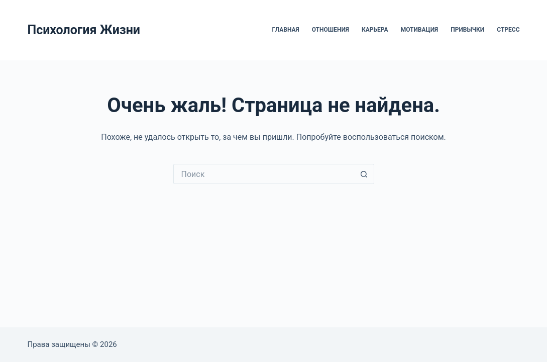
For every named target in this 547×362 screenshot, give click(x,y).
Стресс (508, 29)
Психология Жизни (83, 30)
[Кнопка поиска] (364, 174)
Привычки (467, 29)
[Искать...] (263, 174)
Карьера (375, 29)
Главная (285, 29)
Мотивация (420, 29)
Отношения (330, 29)
